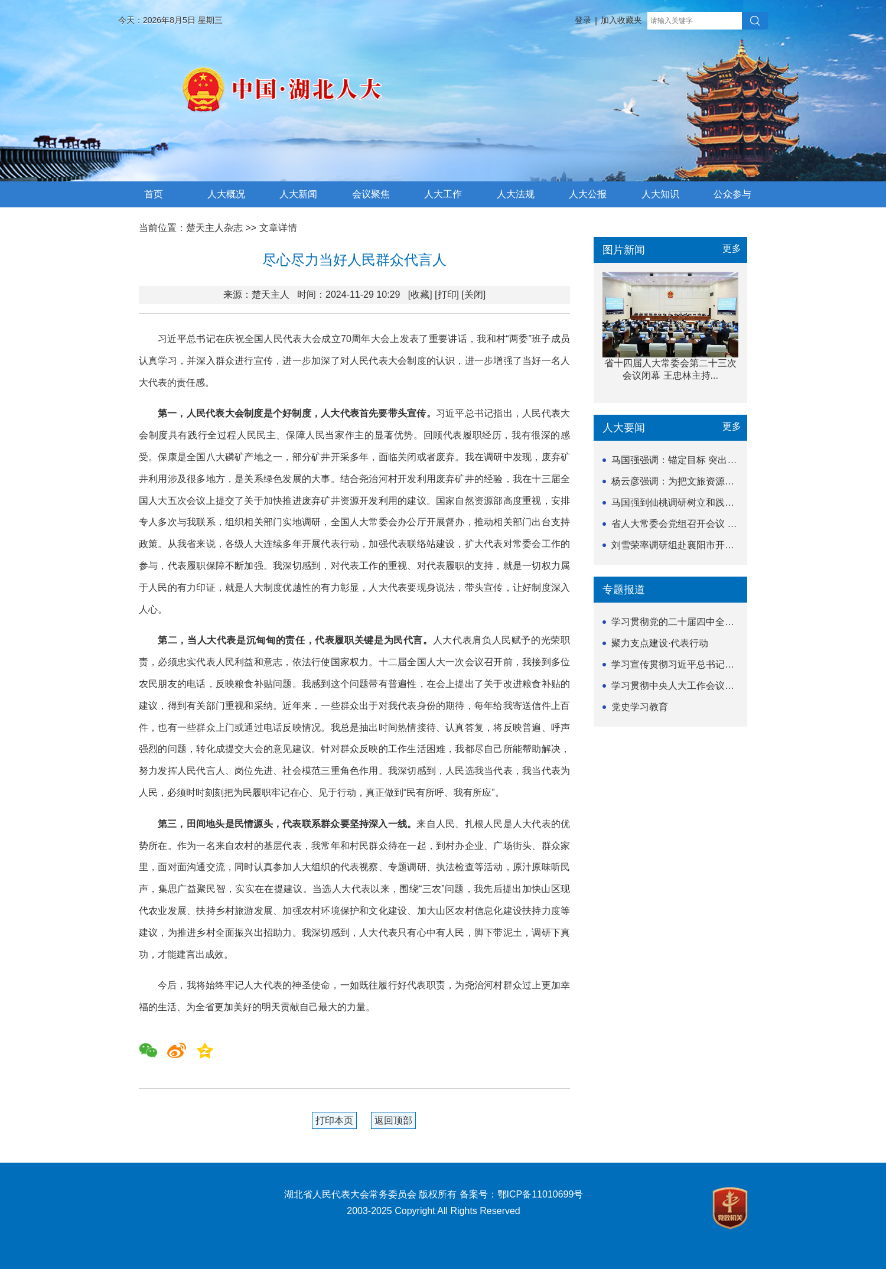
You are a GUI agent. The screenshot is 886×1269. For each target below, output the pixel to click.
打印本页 (334, 1120)
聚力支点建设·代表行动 (659, 643)
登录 (583, 20)
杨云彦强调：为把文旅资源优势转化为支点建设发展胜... (728, 481)
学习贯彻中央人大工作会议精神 (677, 686)
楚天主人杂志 (214, 228)
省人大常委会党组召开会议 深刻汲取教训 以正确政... (721, 524)
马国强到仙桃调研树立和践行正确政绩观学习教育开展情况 (734, 502)
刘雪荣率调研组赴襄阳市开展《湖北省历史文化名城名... (728, 545)
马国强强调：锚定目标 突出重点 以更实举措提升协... (721, 460)
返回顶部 (393, 1120)
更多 (731, 248)
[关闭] (473, 294)
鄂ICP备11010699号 (540, 1194)
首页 (153, 194)
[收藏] (420, 294)
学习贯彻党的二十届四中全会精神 (682, 622)
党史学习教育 (639, 707)
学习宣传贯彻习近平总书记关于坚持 (687, 664)
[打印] (447, 294)
